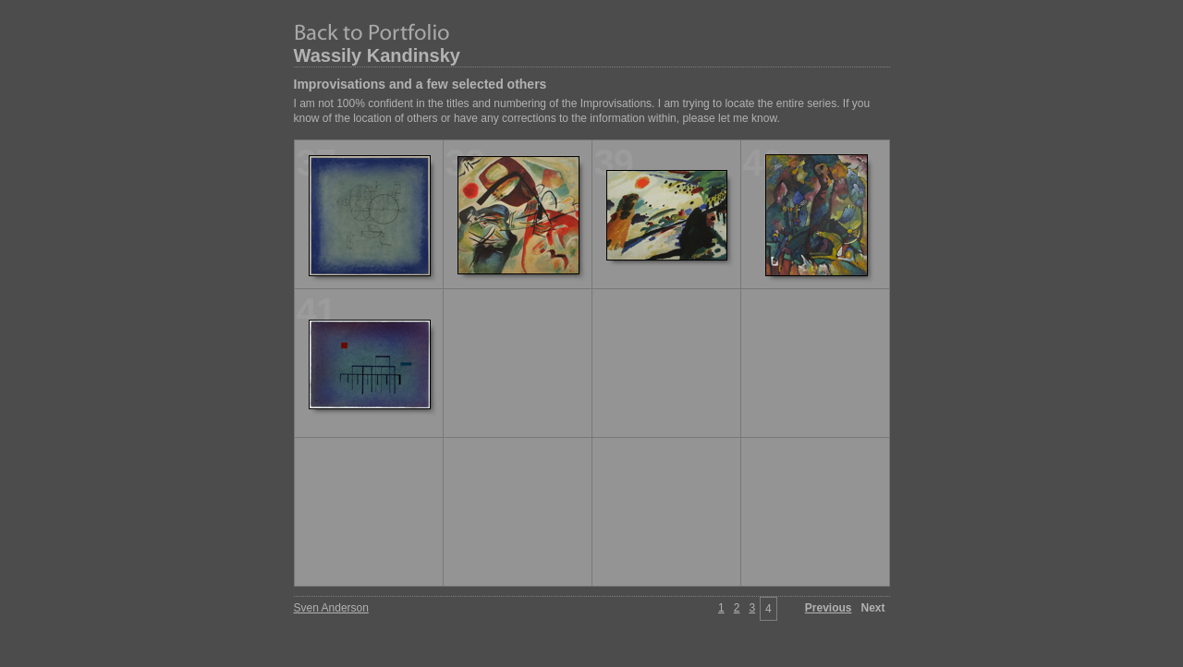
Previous (828, 607)
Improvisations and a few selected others (420, 84)
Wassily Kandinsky (377, 55)
